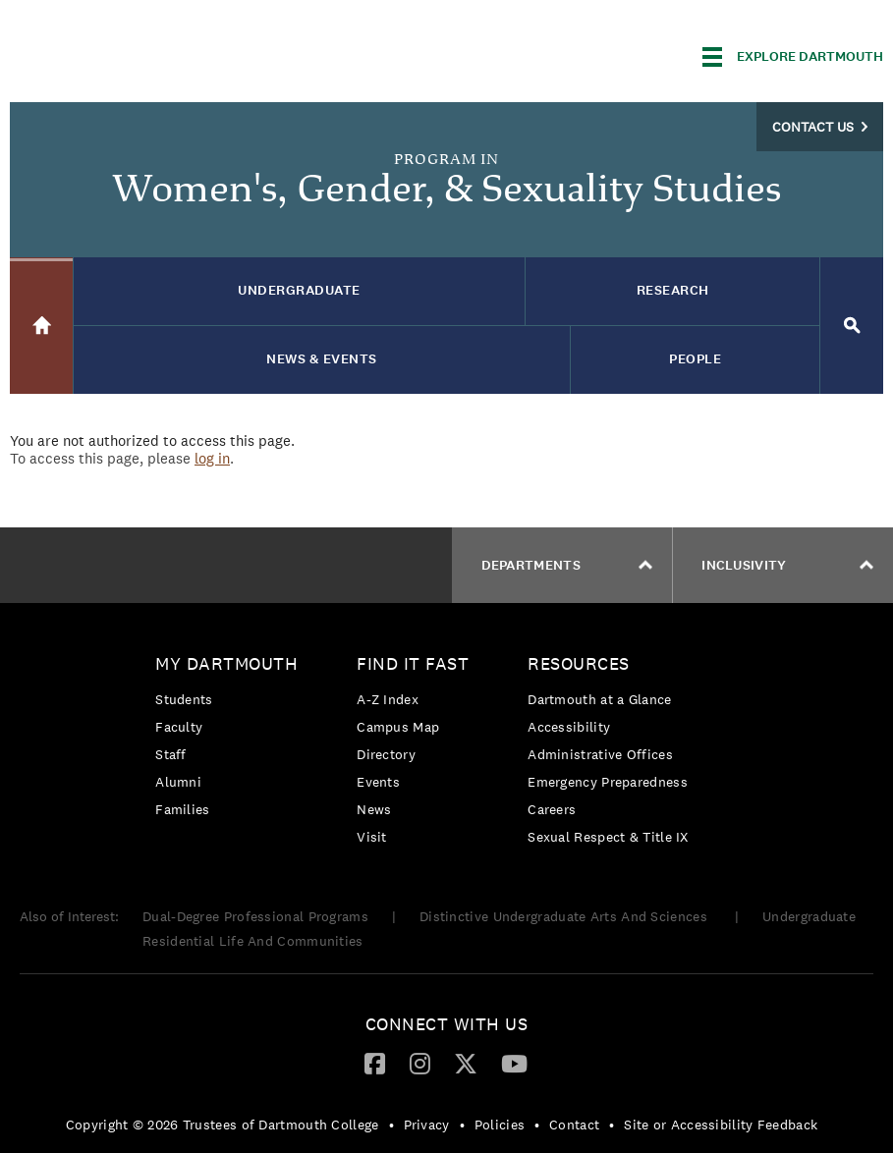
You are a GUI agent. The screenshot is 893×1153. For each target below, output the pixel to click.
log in (212, 458)
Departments (567, 565)
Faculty (178, 727)
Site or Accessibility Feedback (720, 1124)
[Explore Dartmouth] (792, 57)
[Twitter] (465, 1062)
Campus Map (398, 727)
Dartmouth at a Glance (599, 699)
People (695, 359)
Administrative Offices (600, 754)
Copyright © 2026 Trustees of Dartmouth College (222, 1124)
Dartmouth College (165, 53)
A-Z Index (388, 699)
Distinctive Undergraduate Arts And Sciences (565, 916)
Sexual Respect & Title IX (608, 837)
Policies (499, 1124)
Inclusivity (787, 565)
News (374, 809)
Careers (552, 809)
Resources (579, 663)
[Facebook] (374, 1062)
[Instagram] (420, 1062)
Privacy (427, 1124)
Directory (386, 754)
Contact (574, 1124)
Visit (372, 837)
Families (182, 809)
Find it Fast (413, 663)
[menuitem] (231, 740)
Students (183, 699)
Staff (171, 754)
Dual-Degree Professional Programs (255, 916)
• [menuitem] (391, 1124)
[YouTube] (514, 1062)
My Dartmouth (226, 663)
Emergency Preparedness (608, 782)
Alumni (178, 782)
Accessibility (569, 727)
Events (378, 782)
